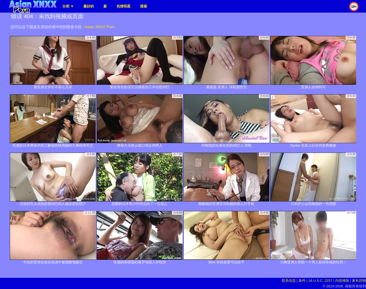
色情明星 (123, 6)
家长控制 (359, 280)
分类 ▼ (68, 6)
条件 (302, 280)
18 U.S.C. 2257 (320, 280)
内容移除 (342, 280)
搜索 (143, 6)
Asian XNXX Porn (99, 27)
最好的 (88, 6)
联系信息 (289, 280)
